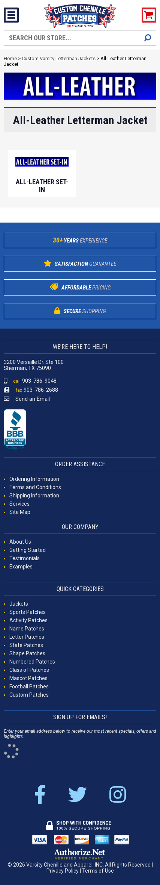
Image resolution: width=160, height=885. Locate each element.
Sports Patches (27, 612)
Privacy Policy (62, 871)
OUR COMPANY (80, 526)
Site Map (19, 512)
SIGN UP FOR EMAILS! (80, 717)
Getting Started (27, 550)
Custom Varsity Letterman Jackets (59, 58)
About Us (20, 542)
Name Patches (26, 629)
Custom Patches (29, 695)
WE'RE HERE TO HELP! (80, 346)
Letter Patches (26, 637)
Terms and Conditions (35, 487)
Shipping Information (34, 496)
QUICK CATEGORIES (80, 589)
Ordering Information (34, 479)
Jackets (18, 604)
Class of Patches (29, 670)
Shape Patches (27, 653)
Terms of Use (98, 871)
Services (19, 504)
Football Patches (29, 686)
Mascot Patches (28, 678)
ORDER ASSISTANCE (80, 464)
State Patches (26, 645)
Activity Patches (28, 620)
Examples (21, 567)
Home (10, 58)
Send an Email (27, 399)
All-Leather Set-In (42, 186)
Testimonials (24, 558)
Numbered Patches (32, 662)
